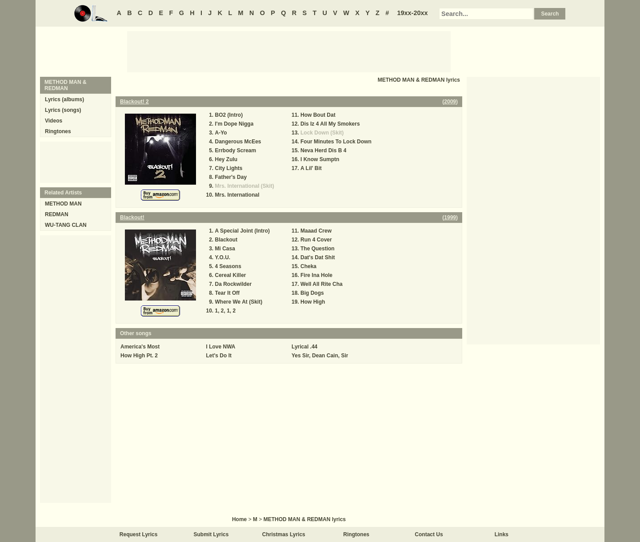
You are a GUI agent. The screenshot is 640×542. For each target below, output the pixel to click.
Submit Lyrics (211, 534)
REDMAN (56, 214)
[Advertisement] (289, 51)
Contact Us (429, 534)
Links (501, 534)
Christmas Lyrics (283, 534)
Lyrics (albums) (64, 99)
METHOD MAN (63, 204)
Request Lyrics (139, 534)
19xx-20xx (412, 12)
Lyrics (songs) (63, 110)
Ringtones (58, 131)
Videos (53, 121)
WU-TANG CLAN (66, 225)
